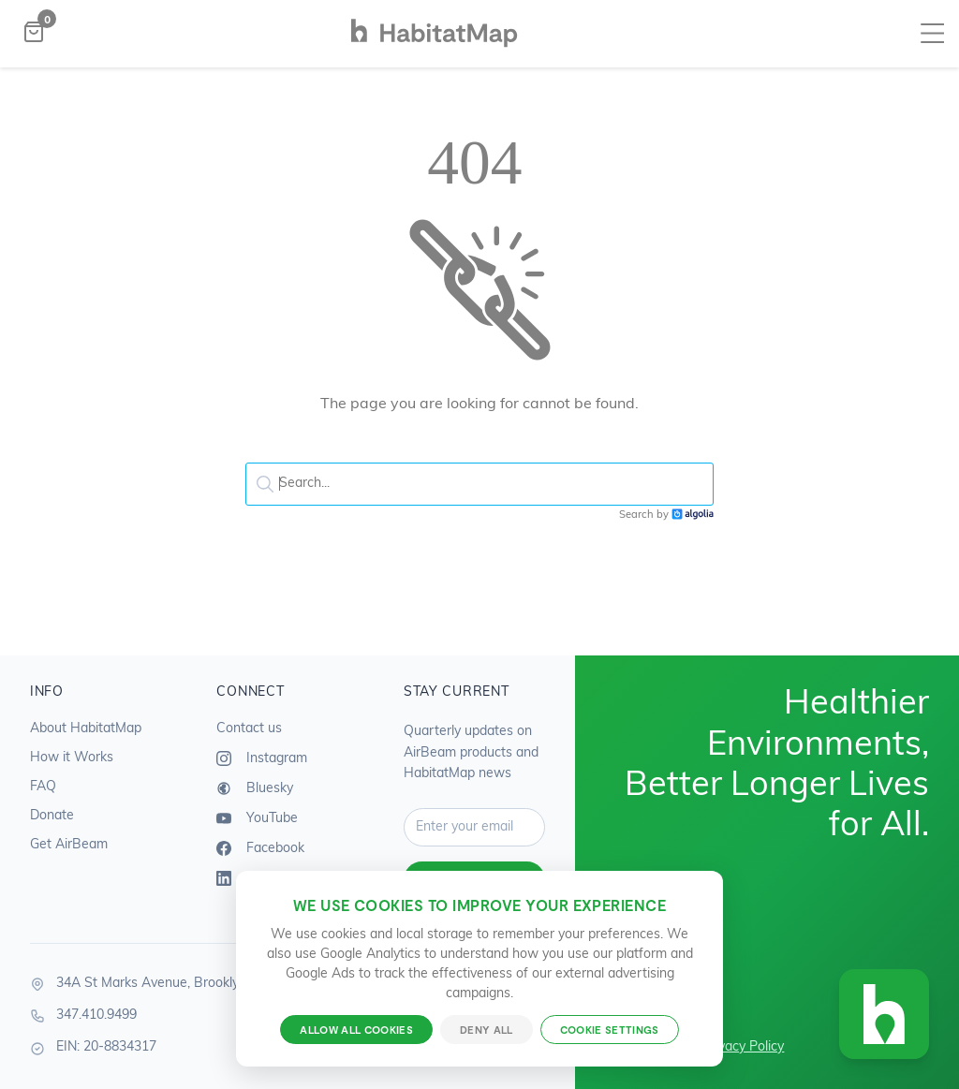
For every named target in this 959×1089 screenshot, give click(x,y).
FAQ (43, 787)
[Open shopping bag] (33, 34)
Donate (52, 816)
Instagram (261, 758)
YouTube (257, 818)
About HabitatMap (85, 729)
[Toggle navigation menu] (932, 34)
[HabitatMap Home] (434, 47)
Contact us (249, 729)
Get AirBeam (69, 845)
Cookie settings (609, 1029)
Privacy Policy (743, 1047)
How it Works (71, 758)
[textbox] (479, 484)
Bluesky (254, 788)
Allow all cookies (356, 1029)
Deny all (486, 1029)
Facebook (260, 848)
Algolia (692, 515)
